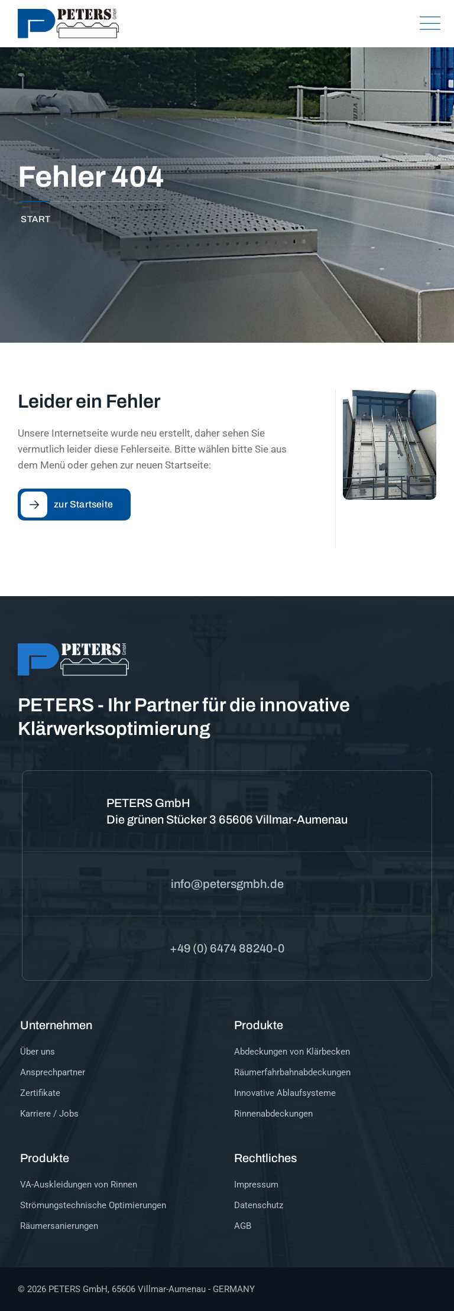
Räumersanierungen (59, 1226)
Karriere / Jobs (49, 1113)
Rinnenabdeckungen (273, 1113)
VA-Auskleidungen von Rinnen (78, 1184)
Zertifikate (40, 1093)
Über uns (37, 1051)
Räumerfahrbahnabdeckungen (292, 1072)
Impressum (256, 1184)
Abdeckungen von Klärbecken (292, 1051)
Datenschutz (258, 1205)
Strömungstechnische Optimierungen (93, 1205)
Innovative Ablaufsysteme (285, 1093)
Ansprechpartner (52, 1072)
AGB (242, 1226)
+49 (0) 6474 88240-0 (227, 948)
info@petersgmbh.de (227, 883)
